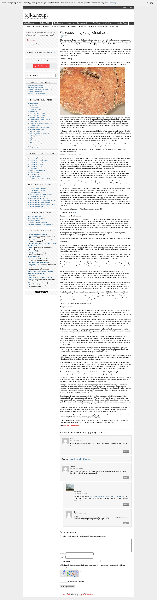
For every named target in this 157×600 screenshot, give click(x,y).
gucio (30, 275)
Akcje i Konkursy (30, 23)
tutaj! (75, 212)
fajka (68, 425)
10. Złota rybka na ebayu (35, 174)
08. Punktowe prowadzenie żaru (37, 170)
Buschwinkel (33, 236)
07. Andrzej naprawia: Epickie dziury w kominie (41, 200)
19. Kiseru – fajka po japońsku (36, 141)
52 (47, 262)
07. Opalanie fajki (33, 168)
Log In (124, 7)
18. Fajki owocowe (33, 139)
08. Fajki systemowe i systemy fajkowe (39, 119)
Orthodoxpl (32, 264)
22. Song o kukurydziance (35, 147)
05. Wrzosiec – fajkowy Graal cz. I (37, 113)
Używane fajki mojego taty (35, 87)
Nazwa (62, 556)
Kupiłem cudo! (58, 23)
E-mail (62, 560)
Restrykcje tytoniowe (34, 220)
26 (48, 283)
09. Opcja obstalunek (34, 172)
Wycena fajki (32, 251)
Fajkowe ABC (45, 23)
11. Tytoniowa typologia (35, 125)
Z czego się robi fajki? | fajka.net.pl (79, 459)
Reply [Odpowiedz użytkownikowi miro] (126, 451)
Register (130, 7)
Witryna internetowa (66, 564)
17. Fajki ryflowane (33, 137)
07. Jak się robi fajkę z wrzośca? (37, 117)
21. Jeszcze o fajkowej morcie (36, 145)
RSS (117, 26)
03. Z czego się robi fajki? (35, 109)
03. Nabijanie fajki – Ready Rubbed (38, 160)
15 (51, 277)
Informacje (28, 26)
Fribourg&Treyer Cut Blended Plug (38, 277)
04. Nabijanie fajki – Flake (35, 162)
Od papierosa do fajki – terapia (36, 218)
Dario (31, 279)
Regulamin (38, 26)
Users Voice (96, 23)
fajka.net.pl (36, 15)
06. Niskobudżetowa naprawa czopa (38, 198)
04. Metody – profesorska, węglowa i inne (40, 194)
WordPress (81, 598)
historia (72, 425)
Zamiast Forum (122, 23)
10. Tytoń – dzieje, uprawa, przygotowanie (40, 123)
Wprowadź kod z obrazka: (76, 584)
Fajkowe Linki (85, 26)
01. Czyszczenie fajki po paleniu (37, 188)
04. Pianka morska (33, 111)
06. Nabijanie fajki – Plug (35, 166)
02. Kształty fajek (33, 107)
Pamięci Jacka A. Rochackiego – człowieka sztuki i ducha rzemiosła (40, 272)
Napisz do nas (97, 26)
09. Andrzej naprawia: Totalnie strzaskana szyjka (41, 204)
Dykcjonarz (73, 26)
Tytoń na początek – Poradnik (37, 262)
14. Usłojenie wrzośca (34, 131)
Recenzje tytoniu (82, 23)
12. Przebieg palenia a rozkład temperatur (39, 178)
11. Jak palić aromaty (34, 176)
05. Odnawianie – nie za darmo (36, 196)
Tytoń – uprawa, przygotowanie (37, 283)
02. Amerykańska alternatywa (36, 159)
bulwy (64, 425)
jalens (63, 37)
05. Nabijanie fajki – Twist (35, 164)
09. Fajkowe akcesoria (34, 121)
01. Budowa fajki (33, 105)
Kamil (31, 247)
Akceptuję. (150, 3)
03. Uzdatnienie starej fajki (35, 192)
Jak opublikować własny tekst (56, 26)
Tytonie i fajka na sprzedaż (35, 85)
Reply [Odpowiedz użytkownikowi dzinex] (126, 477)
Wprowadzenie (32, 256)
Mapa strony (109, 26)
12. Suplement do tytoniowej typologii (38, 127)
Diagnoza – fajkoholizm (34, 216)
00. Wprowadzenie (33, 103)
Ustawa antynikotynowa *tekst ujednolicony (40, 224)
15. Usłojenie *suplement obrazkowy (38, 133)
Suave (31, 258)
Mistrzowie (70, 23)
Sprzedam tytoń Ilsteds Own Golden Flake (40, 89)
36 (38, 256)
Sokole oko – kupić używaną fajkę (37, 222)
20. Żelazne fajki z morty (35, 143)
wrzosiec (76, 425)
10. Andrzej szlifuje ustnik (35, 206)
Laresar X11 (32, 285)
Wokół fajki (109, 23)
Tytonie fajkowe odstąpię (35, 91)
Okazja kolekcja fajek (35, 253)
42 (46, 234)
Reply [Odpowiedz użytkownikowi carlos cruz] (126, 504)
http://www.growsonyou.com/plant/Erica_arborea (105, 496)
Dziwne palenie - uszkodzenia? (36, 93)
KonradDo (32, 240)
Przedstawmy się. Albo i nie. (36, 234)
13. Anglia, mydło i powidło (36, 129)
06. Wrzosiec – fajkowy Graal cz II (38, 115)
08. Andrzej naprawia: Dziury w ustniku (39, 202)
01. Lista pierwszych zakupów (36, 157)
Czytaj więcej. (113, 3)
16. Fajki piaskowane (34, 135)
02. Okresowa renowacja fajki (36, 190)
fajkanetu (53, 52)
